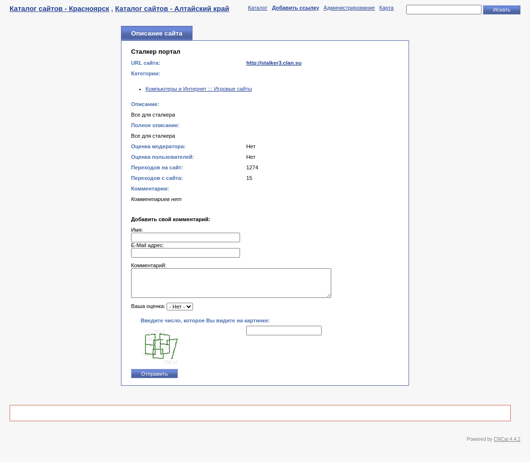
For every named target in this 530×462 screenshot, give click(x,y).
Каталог (257, 8)
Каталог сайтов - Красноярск (59, 8)
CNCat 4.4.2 (507, 445)
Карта (386, 8)
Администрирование (349, 8)
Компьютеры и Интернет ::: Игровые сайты (198, 89)
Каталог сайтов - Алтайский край (172, 8)
